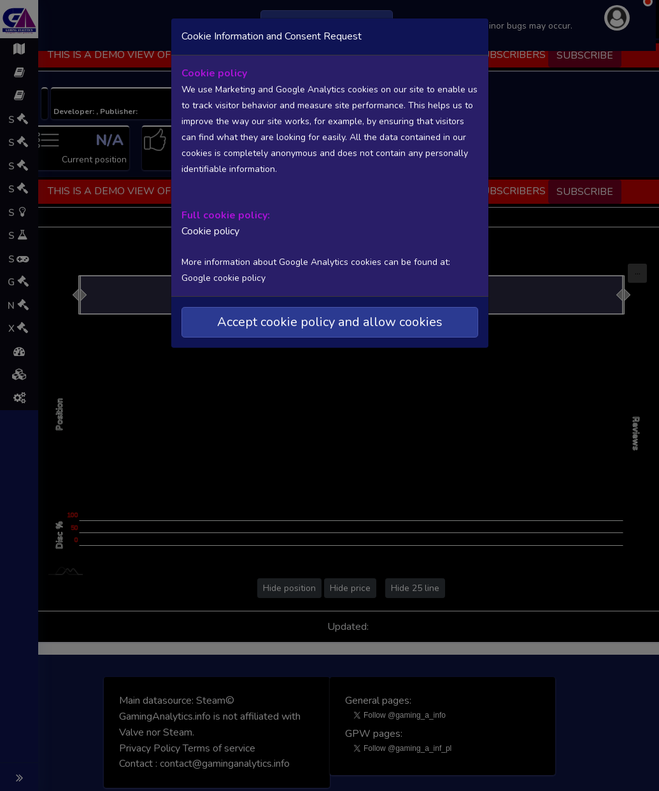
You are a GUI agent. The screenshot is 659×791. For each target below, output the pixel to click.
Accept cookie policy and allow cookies (330, 322)
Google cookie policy (223, 278)
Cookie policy (210, 231)
